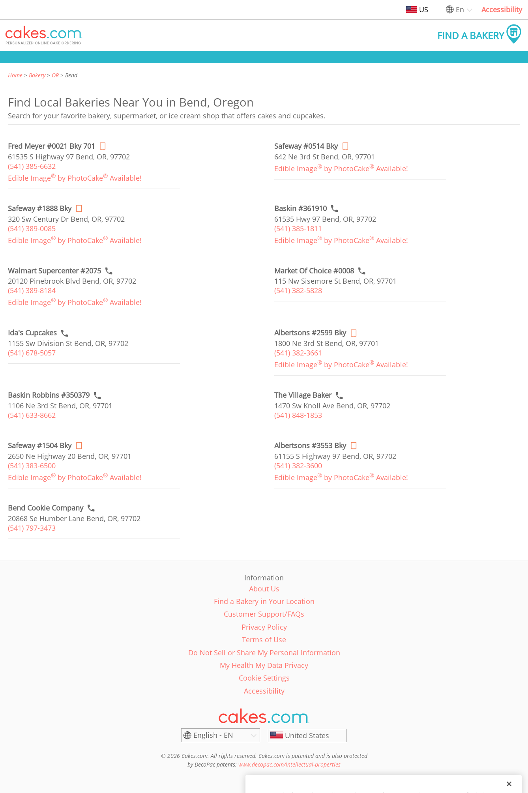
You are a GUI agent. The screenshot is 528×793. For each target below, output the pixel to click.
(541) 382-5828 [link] (298, 290)
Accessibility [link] (501, 9)
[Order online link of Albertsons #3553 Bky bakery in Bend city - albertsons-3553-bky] (310, 445)
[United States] (307, 735)
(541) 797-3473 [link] (32, 528)
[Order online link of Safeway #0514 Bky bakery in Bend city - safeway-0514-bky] (306, 146)
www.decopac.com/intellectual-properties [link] (289, 764)
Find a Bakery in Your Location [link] (264, 601)
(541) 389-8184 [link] (32, 290)
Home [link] (15, 75)
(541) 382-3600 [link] (298, 465)
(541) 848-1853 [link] (298, 415)
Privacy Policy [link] (264, 627)
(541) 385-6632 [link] (32, 166)
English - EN (213, 735)
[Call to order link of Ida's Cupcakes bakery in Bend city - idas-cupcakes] (32, 333)
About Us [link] (264, 588)
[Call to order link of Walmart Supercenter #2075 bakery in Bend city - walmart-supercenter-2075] (54, 271)
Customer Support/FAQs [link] (264, 614)
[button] (44, 35)
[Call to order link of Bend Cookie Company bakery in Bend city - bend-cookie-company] (45, 508)
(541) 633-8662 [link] (32, 415)
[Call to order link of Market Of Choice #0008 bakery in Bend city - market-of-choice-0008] (314, 271)
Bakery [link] (37, 75)
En (460, 9)
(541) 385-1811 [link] (298, 228)
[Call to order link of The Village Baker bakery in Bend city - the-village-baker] (302, 395)
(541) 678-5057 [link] (32, 352)
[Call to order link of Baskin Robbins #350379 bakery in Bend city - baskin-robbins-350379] (49, 395)
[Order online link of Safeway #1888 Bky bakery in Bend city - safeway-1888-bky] (39, 208)
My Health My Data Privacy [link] (264, 665)
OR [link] (55, 75)
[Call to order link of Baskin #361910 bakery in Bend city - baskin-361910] (300, 208)
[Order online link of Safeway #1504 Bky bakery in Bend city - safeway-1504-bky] (39, 445)
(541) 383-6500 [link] (32, 465)
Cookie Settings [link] (264, 678)
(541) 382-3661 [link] (298, 352)
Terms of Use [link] (264, 639)
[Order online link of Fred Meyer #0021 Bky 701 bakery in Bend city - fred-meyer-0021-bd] (51, 146)
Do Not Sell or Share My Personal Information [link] (264, 652)
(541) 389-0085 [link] (32, 228)
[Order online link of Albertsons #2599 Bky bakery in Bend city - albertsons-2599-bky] (310, 333)
